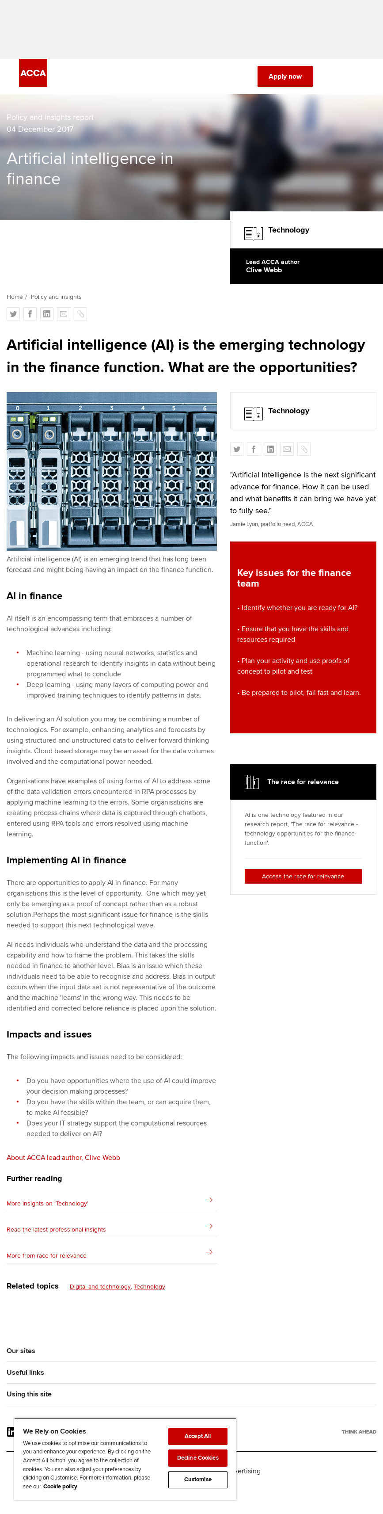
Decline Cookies (198, 1457)
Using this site (29, 1399)
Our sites (21, 1355)
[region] (125, 1459)
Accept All (198, 1436)
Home (15, 301)
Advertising (243, 1476)
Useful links (25, 1377)
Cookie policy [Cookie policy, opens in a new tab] (60, 1486)
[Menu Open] (358, 79)
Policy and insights (56, 301)
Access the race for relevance (303, 881)
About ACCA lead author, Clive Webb (63, 1162)
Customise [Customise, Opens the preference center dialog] (198, 1479)
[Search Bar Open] (334, 79)
